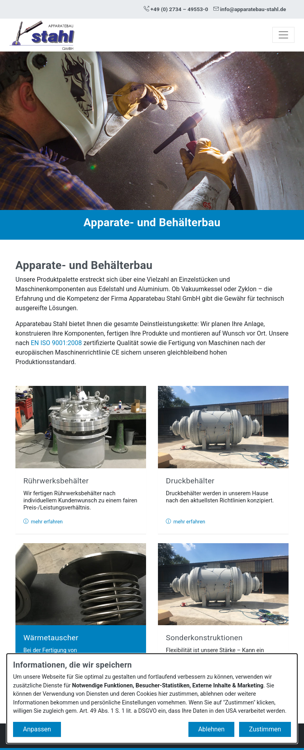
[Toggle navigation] (283, 35)
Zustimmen (265, 729)
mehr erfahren (43, 522)
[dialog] (152, 698)
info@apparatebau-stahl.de (249, 9)
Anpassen (37, 729)
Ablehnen (211, 729)
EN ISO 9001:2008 (56, 343)
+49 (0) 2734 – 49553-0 (176, 9)
